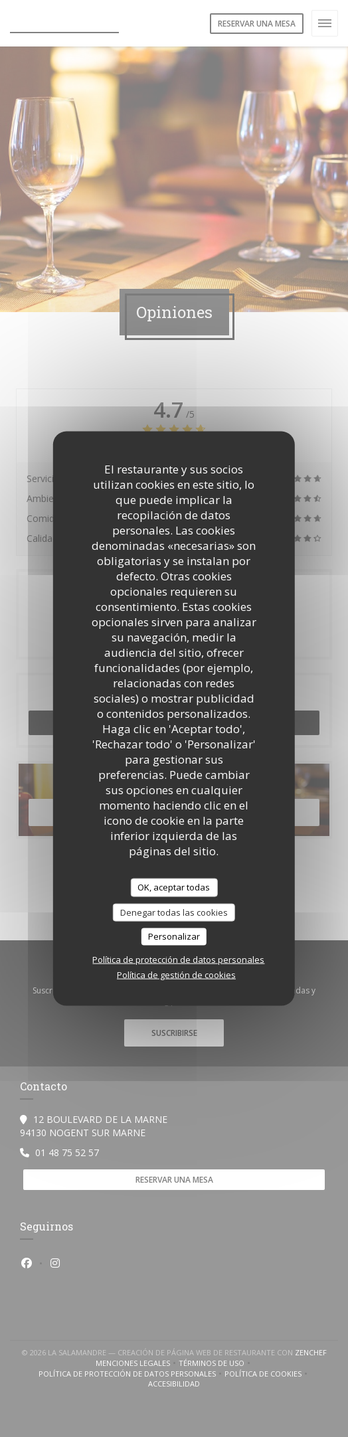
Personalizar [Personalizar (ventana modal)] (174, 936)
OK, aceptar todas (173, 887)
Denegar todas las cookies (174, 912)
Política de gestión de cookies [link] (176, 974)
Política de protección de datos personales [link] (178, 959)
